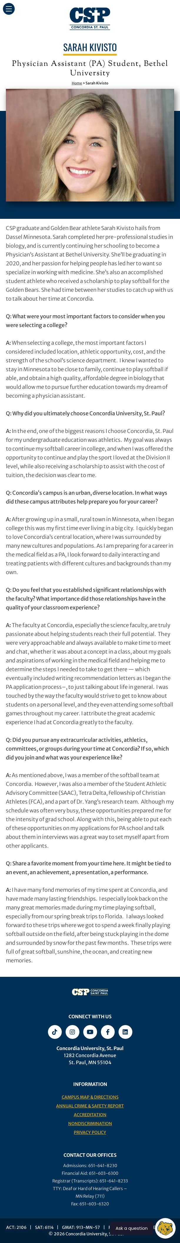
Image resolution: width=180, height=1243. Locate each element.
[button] (9, 9)
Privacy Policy (90, 1132)
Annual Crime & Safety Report (90, 1106)
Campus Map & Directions (90, 1097)
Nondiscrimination (90, 1123)
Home (77, 83)
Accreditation (90, 1114)
